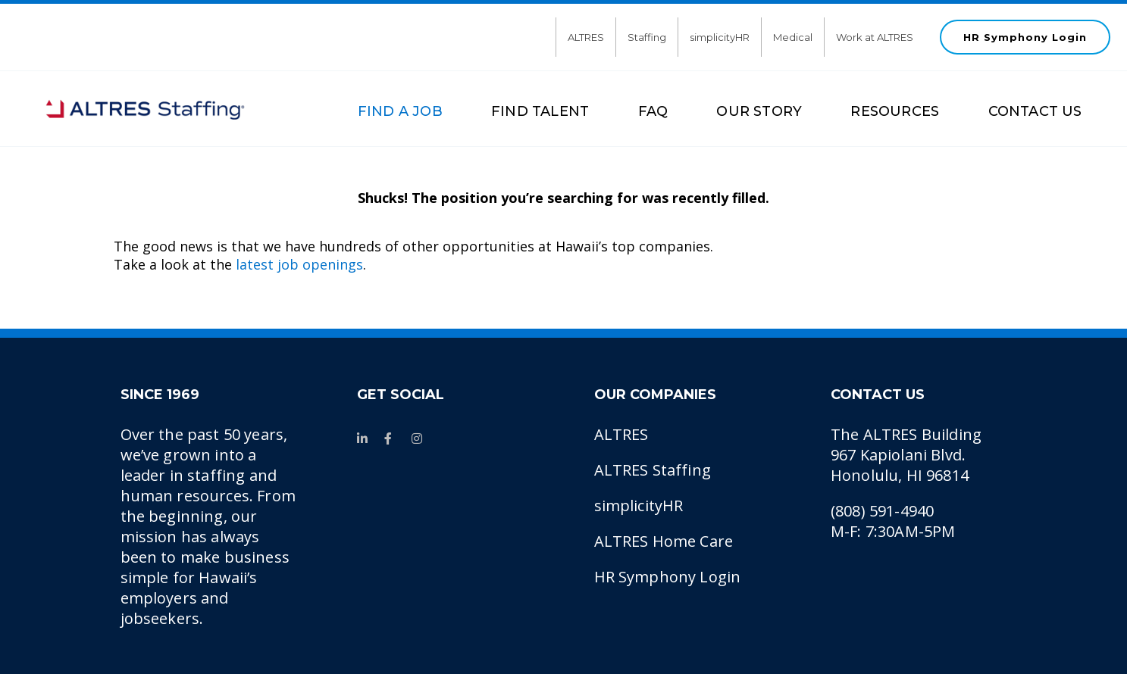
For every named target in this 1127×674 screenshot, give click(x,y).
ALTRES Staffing (652, 470)
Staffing (647, 37)
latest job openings (299, 264)
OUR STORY (759, 111)
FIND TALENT (540, 111)
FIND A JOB (400, 111)
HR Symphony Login (1025, 37)
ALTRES (586, 37)
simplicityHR (720, 37)
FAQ (653, 111)
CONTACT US (1035, 111)
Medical (792, 37)
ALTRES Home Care (664, 541)
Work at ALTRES (874, 37)
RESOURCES (894, 111)
